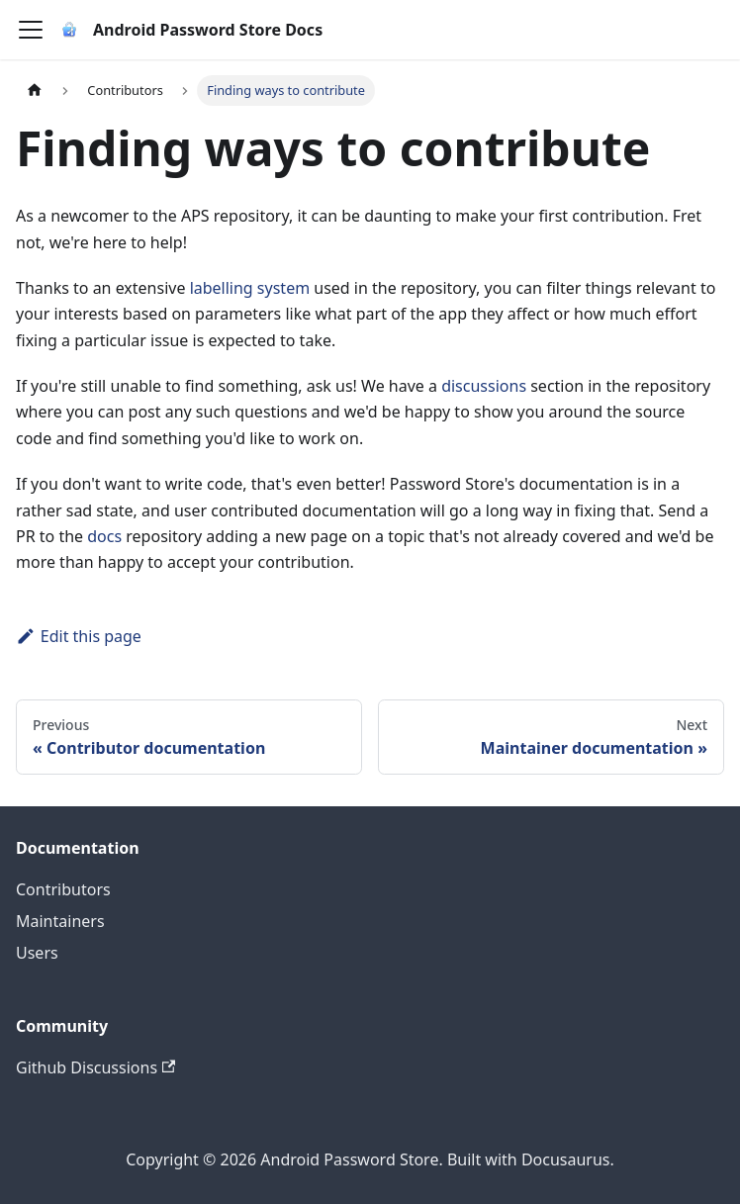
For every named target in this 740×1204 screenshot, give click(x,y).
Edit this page (78, 636)
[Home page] (34, 90)
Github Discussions (95, 1067)
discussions (483, 386)
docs (104, 536)
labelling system (250, 288)
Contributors (63, 889)
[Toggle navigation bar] (31, 30)
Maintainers (60, 921)
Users (37, 953)
